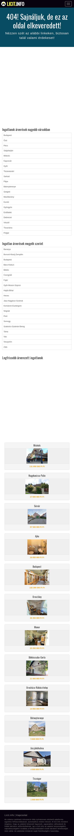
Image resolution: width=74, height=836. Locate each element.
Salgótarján (8, 151)
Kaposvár (8, 161)
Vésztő (6, 223)
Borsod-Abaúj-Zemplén (13, 254)
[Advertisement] (37, 88)
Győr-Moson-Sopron (12, 285)
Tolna (6, 332)
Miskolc (7, 156)
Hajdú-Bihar (9, 290)
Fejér (6, 280)
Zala (5, 347)
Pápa (6, 181)
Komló (6, 202)
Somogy (7, 321)
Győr (6, 166)
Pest (5, 316)
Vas (5, 337)
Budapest (8, 135)
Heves (6, 296)
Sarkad (7, 176)
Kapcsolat (21, 815)
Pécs (6, 146)
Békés (6, 270)
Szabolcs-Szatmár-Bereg (14, 326)
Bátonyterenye (10, 187)
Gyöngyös (8, 207)
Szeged (7, 192)
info (15, 3)
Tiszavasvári (9, 171)
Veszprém (8, 342)
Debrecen (8, 217)
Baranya (7, 249)
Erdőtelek (8, 212)
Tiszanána (8, 228)
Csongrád (8, 275)
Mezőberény (9, 197)
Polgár (6, 233)
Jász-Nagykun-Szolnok (13, 301)
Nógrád (7, 311)
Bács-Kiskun (9, 265)
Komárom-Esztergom (13, 306)
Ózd (5, 140)
